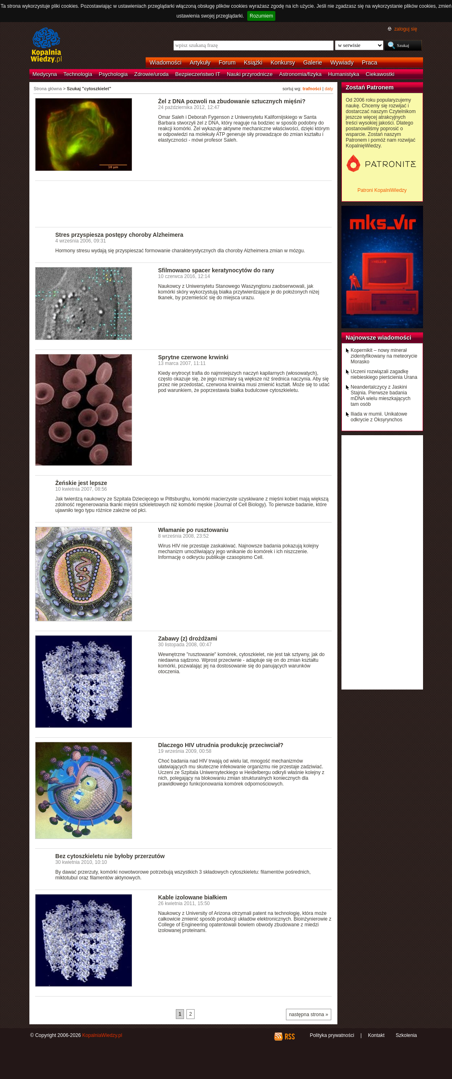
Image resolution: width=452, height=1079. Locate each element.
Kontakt (376, 1035)
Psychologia (113, 74)
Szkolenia (406, 1035)
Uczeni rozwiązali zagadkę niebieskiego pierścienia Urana (384, 374)
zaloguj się (405, 29)
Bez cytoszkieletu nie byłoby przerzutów (110, 856)
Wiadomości (166, 62)
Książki (253, 62)
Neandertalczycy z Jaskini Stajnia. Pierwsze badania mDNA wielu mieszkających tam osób (381, 395)
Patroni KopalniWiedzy (382, 190)
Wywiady (342, 62)
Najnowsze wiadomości (379, 337)
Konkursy (282, 62)
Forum (227, 62)
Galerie (312, 62)
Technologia (78, 74)
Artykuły (200, 62)
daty (329, 88)
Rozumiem (261, 16)
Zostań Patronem (370, 87)
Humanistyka (343, 74)
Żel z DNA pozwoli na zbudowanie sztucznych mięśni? (232, 101)
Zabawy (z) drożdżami (187, 638)
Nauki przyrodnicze (250, 74)
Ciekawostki (380, 74)
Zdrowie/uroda (151, 74)
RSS (289, 1036)
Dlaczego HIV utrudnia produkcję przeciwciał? (221, 745)
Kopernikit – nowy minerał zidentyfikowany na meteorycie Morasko (384, 356)
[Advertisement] (183, 203)
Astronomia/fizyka (300, 74)
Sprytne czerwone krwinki (193, 357)
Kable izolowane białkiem (192, 897)
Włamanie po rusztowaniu (193, 530)
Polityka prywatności (332, 1035)
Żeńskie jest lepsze (81, 483)
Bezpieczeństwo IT (197, 74)
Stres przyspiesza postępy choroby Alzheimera (119, 234)
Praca (369, 62)
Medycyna (45, 74)
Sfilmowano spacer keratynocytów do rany (216, 270)
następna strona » (308, 1014)
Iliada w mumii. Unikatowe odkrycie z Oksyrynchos (379, 417)
